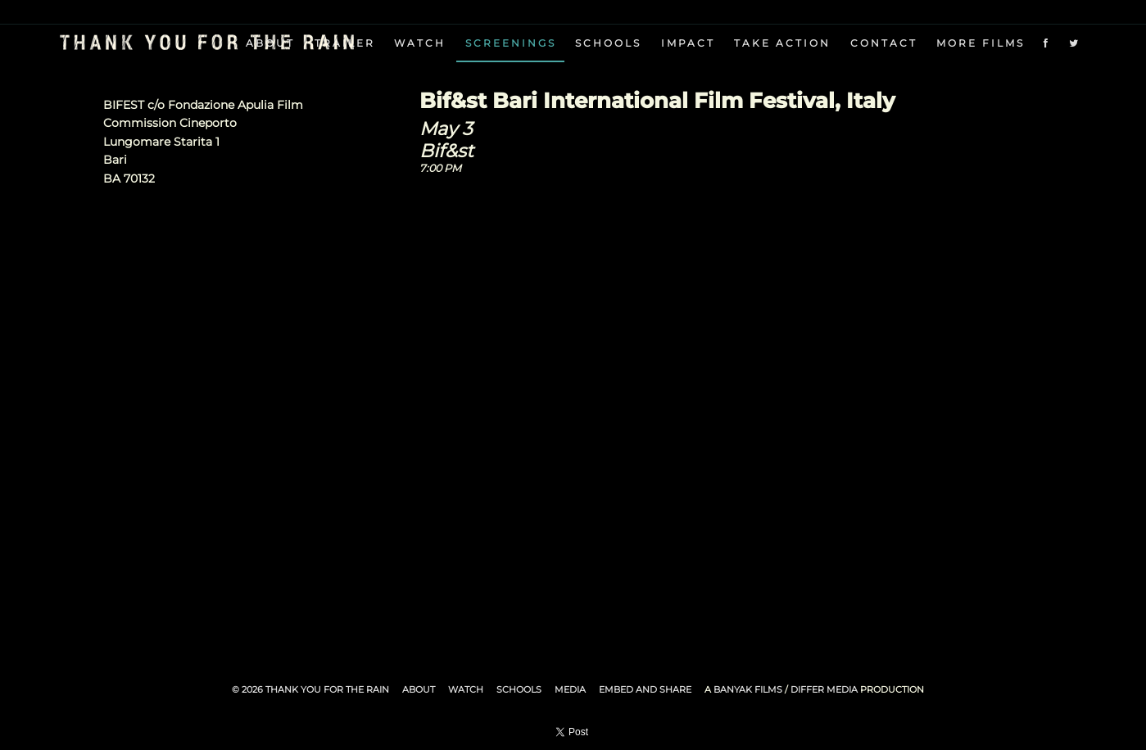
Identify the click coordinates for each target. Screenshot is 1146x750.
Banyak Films (747, 689)
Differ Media (824, 689)
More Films (980, 43)
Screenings (510, 43)
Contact (883, 43)
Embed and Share (645, 689)
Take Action (782, 43)
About (418, 689)
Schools (608, 43)
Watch (420, 43)
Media (570, 689)
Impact (688, 43)
